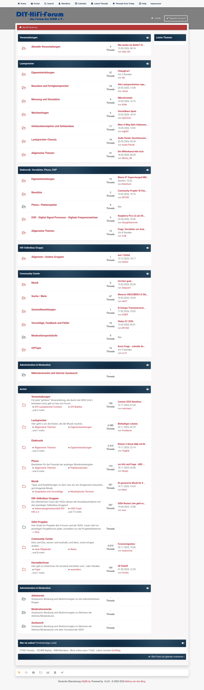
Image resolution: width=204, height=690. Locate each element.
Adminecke (37, 595)
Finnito (125, 572)
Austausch (37, 622)
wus (124, 510)
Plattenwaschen (78, 467)
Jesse (125, 91)
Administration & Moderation (35, 364)
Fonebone (127, 430)
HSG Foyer (76, 508)
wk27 (124, 301)
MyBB (107, 681)
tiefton (125, 262)
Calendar (80, 3)
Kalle (124, 104)
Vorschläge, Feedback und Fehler (50, 322)
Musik (34, 282)
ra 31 (124, 353)
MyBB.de (86, 681)
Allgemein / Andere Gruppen (47, 256)
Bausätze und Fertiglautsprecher (50, 85)
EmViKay (116, 650)
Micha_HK (127, 158)
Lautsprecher (27, 63)
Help (142, 3)
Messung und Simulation (45, 99)
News (73, 549)
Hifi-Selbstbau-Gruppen (45, 498)
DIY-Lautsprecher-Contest (48, 406)
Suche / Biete (39, 296)
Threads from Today (123, 3)
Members (64, 3)
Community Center (30, 273)
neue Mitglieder (43, 549)
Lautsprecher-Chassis (44, 139)
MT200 (125, 197)
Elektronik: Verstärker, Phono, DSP (38, 169)
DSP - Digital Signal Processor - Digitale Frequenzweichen (64, 217)
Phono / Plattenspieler (44, 204)
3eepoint (126, 288)
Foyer (37, 569)
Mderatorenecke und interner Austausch (54, 373)
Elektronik (37, 440)
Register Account (176, 18)
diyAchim (126, 118)
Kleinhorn (126, 184)
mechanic (127, 408)
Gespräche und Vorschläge (49, 491)
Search (49, 3)
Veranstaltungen (28, 37)
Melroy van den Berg (135, 681)
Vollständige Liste (46, 642)
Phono (35, 461)
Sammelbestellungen (43, 309)
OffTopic (36, 348)
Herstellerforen (40, 562)
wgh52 (125, 131)
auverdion (75, 569)
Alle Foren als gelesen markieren (165, 656)
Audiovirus (127, 550)
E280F (125, 314)
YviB (124, 236)
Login (156, 18)
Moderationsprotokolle (44, 335)
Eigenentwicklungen (43, 72)
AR (123, 77)
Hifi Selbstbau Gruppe (31, 247)
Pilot (37, 532)
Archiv (23, 389)
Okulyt (125, 471)
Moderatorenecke (41, 609)
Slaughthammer (130, 222)
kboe (124, 489)
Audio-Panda (128, 144)
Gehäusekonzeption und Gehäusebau (52, 126)
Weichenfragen (40, 112)
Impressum (156, 3)
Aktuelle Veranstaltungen (45, 46)
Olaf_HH (126, 51)
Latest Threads (99, 3)
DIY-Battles (76, 406)
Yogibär (125, 450)
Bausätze (36, 192)
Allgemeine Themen (42, 153)
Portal (35, 3)
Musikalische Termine (82, 491)
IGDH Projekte (39, 522)
